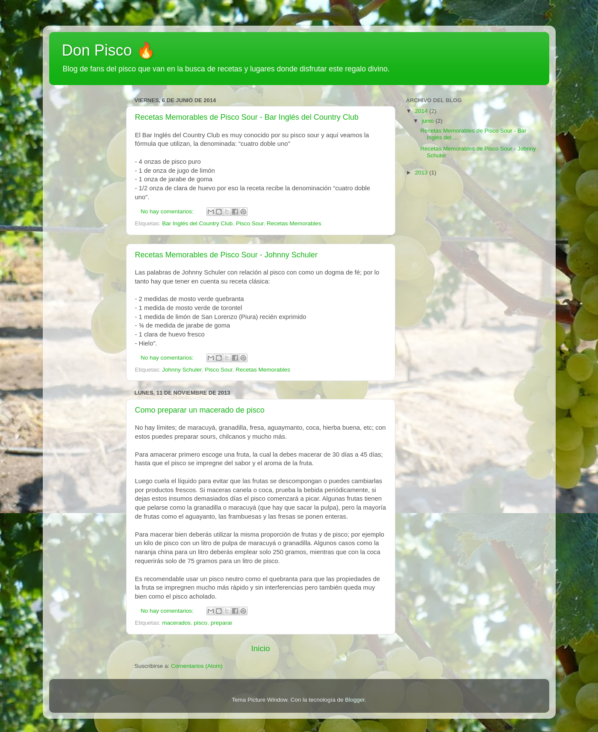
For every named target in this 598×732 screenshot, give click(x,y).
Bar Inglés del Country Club (197, 223)
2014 (422, 111)
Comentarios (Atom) (197, 666)
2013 (422, 172)
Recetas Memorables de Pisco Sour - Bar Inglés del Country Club (247, 117)
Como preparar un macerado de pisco (200, 410)
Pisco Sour (250, 223)
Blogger (355, 700)
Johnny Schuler (181, 369)
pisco (201, 623)
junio (429, 121)
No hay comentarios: (168, 211)
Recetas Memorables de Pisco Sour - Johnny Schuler (226, 255)
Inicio (260, 648)
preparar (222, 623)
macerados (176, 623)
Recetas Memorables (294, 223)
